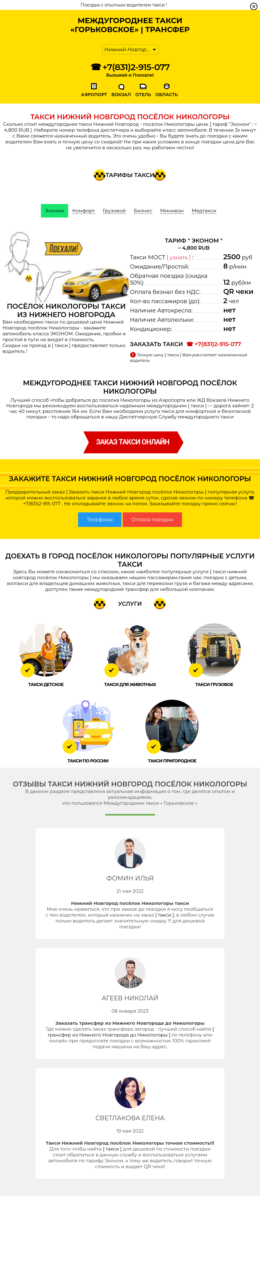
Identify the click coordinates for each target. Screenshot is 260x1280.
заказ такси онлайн (133, 442)
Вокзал (121, 94)
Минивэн (173, 211)
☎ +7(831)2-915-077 (130, 67)
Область (166, 94)
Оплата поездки (152, 520)
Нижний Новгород (128, 50)
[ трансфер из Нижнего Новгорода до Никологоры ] (130, 1032)
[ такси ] (61, 345)
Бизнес (143, 211)
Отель (143, 94)
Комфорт (82, 211)
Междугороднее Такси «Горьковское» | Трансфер (130, 25)
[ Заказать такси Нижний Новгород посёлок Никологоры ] (136, 492)
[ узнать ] (179, 257)
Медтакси (205, 211)
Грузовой (114, 211)
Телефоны (100, 520)
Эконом (53, 211)
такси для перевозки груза (154, 583)
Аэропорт (94, 94)
